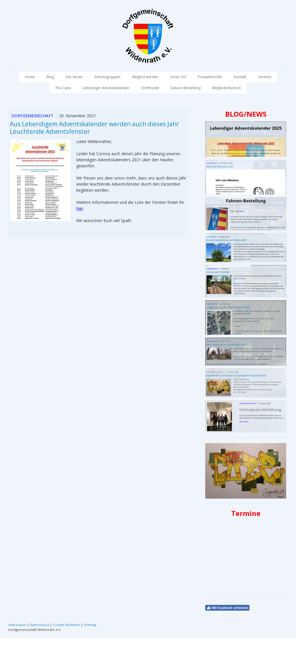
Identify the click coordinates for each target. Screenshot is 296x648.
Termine (264, 76)
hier (79, 208)
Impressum (17, 625)
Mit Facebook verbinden (227, 607)
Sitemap (90, 625)
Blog (50, 76)
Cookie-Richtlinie (66, 625)
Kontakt (240, 76)
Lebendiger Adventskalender (106, 87)
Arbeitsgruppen (108, 76)
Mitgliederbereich (226, 87)
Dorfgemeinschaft (33, 115)
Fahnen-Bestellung (186, 87)
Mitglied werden (145, 76)
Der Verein (74, 76)
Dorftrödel (150, 87)
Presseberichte (210, 76)
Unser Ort (178, 76)
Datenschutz (39, 625)
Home (30, 76)
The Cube (63, 87)
